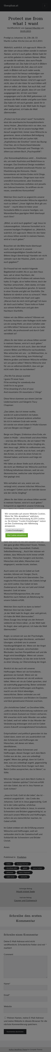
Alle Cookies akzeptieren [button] (16, 535)
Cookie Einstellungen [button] (14, 530)
